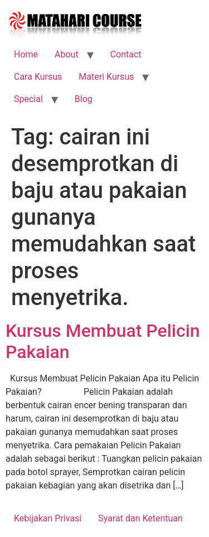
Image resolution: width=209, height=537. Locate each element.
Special (28, 99)
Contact (126, 54)
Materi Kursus (106, 76)
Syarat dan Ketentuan (140, 518)
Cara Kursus (38, 76)
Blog (84, 99)
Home (26, 54)
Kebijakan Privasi (47, 518)
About (67, 54)
